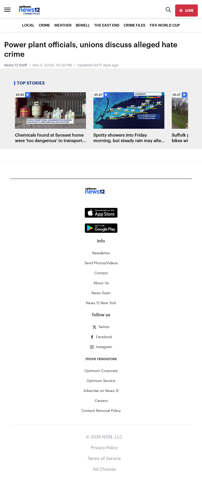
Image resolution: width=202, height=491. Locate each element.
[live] (186, 10)
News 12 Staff (15, 65)
